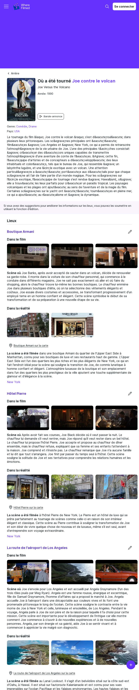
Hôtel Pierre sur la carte (25, 507)
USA (17, 131)
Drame (33, 126)
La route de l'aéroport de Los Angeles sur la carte (41, 673)
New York (13, 382)
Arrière (13, 73)
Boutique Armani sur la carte (28, 345)
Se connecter (124, 6)
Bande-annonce (50, 116)
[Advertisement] (69, 41)
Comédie (21, 126)
